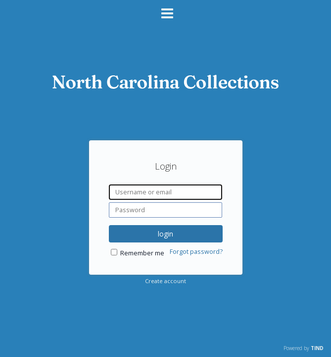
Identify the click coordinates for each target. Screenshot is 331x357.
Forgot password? (196, 251)
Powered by (304, 348)
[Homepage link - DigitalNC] (165, 86)
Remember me (142, 253)
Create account (165, 281)
